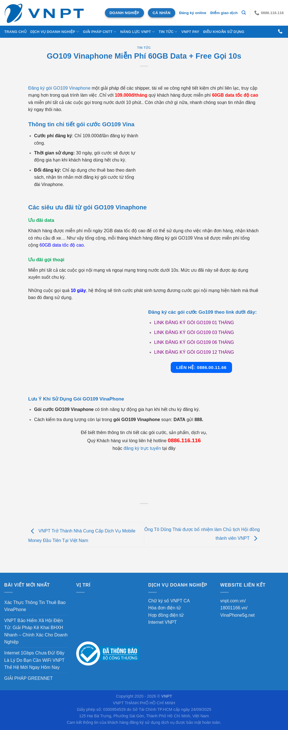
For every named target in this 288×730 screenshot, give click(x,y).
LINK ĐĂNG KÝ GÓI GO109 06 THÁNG (194, 342)
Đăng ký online (192, 13)
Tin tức (168, 31)
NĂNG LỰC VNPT (137, 31)
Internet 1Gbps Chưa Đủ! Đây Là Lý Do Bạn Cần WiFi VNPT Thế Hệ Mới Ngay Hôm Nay (34, 660)
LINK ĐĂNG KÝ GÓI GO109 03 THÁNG (194, 332)
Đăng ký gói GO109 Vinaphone (59, 88)
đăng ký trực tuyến (142, 448)
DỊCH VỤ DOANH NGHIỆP (54, 31)
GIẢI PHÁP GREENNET (28, 678)
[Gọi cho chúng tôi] (280, 31)
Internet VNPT (162, 622)
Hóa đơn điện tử (164, 607)
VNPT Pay (190, 32)
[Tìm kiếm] (244, 12)
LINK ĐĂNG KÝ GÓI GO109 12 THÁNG (194, 352)
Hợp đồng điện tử (166, 615)
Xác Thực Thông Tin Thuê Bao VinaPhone (35, 606)
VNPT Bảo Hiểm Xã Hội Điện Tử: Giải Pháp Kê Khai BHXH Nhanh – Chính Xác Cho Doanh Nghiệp (36, 631)
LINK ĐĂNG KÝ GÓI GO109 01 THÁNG (194, 322)
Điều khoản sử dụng (223, 32)
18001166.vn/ (234, 607)
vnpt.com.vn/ (233, 600)
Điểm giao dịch (224, 13)
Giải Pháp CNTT (99, 31)
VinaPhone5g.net (237, 615)
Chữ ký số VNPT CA (169, 600)
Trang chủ (15, 32)
